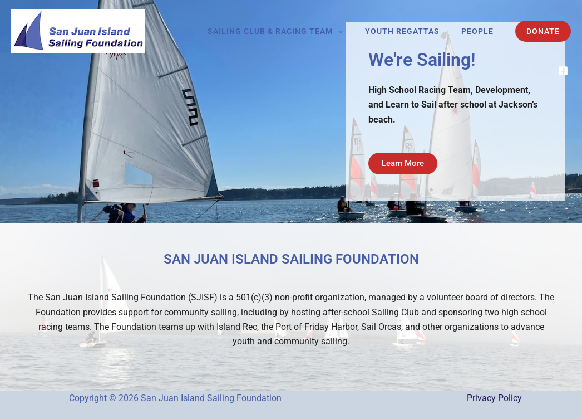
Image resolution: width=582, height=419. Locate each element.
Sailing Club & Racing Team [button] (290, 31)
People (480, 31)
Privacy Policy (494, 398)
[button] (353, 31)
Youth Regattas (411, 31)
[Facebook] (563, 71)
